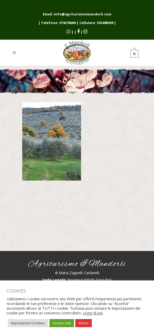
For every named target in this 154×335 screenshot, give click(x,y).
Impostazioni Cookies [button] (28, 323)
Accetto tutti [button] (62, 323)
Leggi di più (93, 312)
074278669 (67, 22)
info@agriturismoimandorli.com (82, 14)
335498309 (105, 22)
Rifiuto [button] (83, 323)
